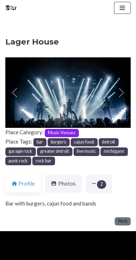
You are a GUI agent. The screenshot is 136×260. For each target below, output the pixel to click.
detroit (108, 142)
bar (40, 142)
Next (122, 221)
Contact (86, 253)
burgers (58, 142)
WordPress (64, 238)
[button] (14, 92)
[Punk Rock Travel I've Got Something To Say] (11, 8)
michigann (114, 151)
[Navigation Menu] (122, 8)
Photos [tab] (63, 183)
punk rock (18, 160)
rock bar (43, 160)
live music (86, 151)
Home (14, 253)
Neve (11, 238)
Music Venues (61, 132)
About (38, 253)
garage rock (20, 151)
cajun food (84, 142)
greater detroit (54, 151)
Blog (60, 253)
